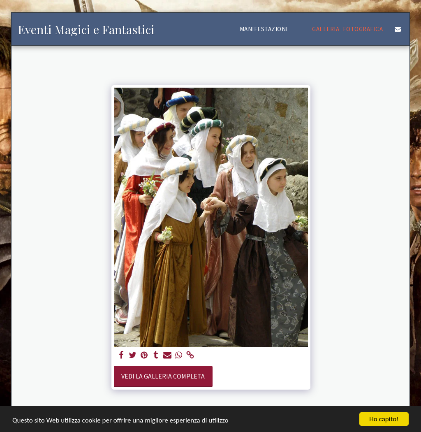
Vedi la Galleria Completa (163, 376)
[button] (267, 29)
